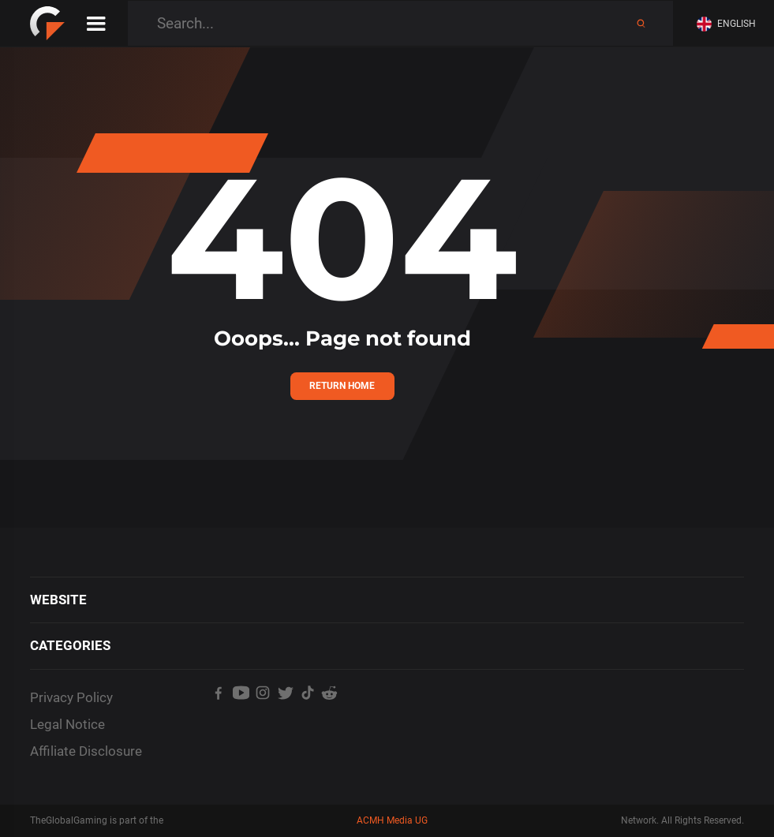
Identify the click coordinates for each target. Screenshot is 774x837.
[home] (47, 23)
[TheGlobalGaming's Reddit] (330, 719)
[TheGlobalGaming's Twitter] (285, 719)
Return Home (342, 385)
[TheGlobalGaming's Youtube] (241, 719)
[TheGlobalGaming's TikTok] (308, 719)
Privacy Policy (71, 697)
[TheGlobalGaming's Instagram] (263, 719)
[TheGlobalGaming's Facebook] (219, 719)
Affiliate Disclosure (86, 751)
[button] (729, 24)
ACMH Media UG (392, 820)
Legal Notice (67, 724)
